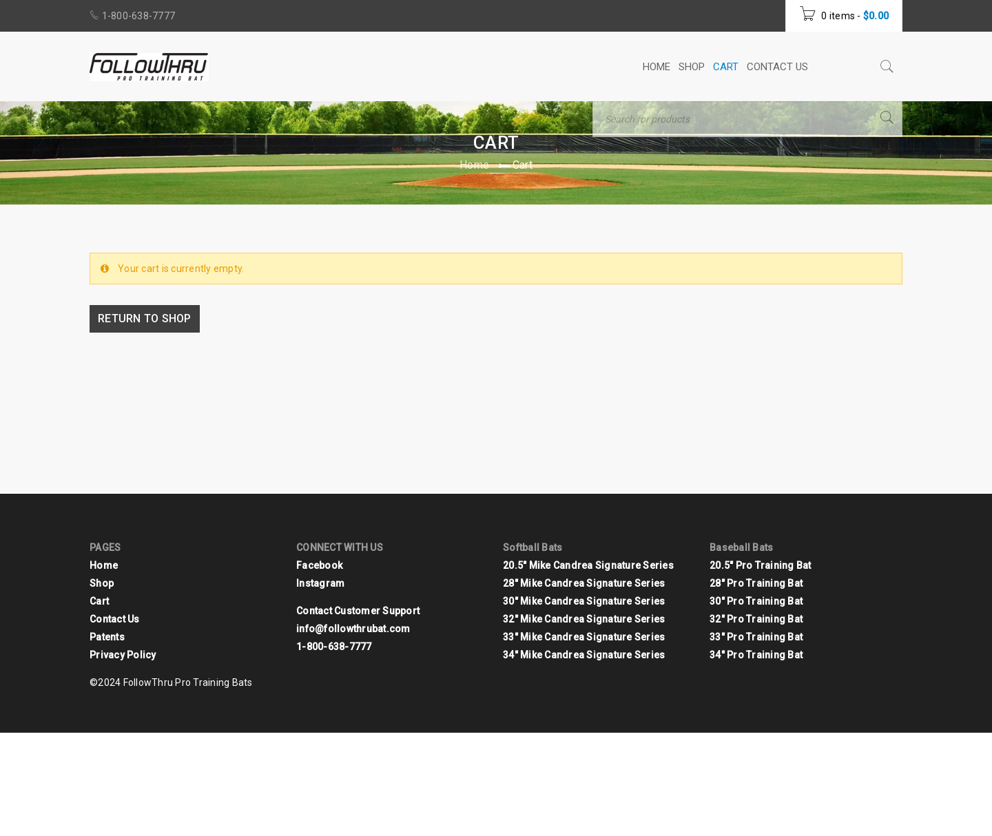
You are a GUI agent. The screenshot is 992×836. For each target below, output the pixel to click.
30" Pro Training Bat (756, 601)
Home (474, 164)
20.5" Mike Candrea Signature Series (588, 565)
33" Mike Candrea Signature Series (584, 636)
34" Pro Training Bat (756, 654)
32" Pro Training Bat (756, 619)
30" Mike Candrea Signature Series (584, 601)
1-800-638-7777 (139, 15)
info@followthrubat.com (353, 628)
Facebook (319, 565)
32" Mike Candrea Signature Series (584, 619)
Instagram (320, 583)
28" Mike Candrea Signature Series (584, 583)
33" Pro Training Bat (756, 636)
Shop (102, 583)
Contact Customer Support (358, 610)
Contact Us (115, 619)
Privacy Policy (123, 654)
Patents (107, 636)
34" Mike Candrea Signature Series (584, 654)
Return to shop (147, 318)
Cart (99, 601)
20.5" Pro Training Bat (761, 565)
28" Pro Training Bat (756, 583)
